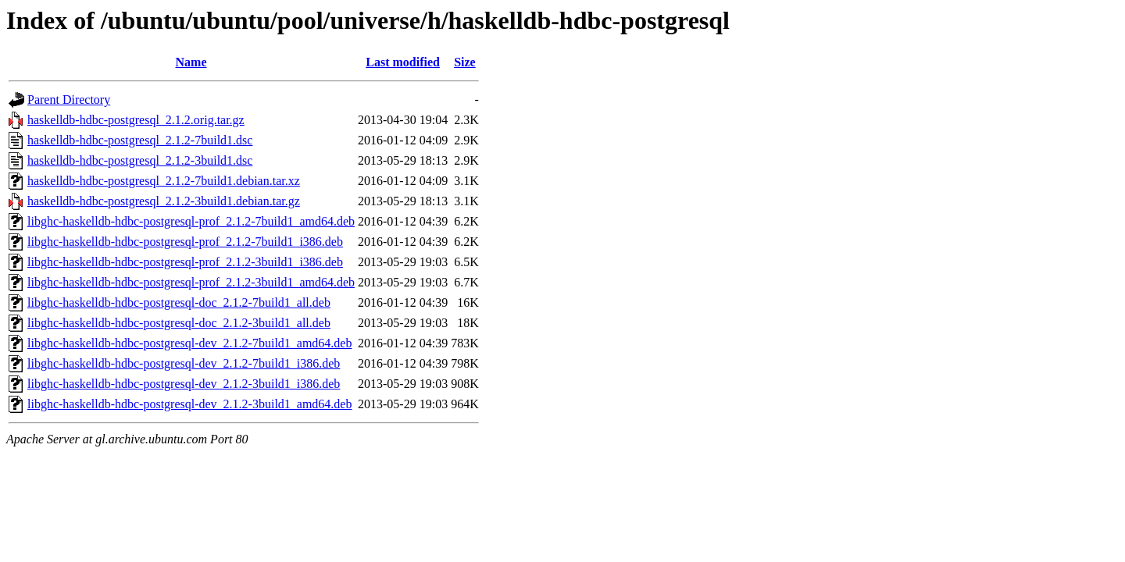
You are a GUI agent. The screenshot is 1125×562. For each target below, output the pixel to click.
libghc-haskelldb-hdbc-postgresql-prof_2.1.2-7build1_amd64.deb (191, 221)
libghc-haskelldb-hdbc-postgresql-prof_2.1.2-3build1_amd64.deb (191, 282)
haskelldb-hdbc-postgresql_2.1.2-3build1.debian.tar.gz (163, 201)
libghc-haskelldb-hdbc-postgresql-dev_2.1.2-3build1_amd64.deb (189, 404)
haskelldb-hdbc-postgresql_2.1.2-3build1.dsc (139, 160)
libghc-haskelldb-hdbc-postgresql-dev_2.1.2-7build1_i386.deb (183, 363)
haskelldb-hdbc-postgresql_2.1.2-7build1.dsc (139, 140)
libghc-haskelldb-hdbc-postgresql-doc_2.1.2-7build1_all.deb (178, 302)
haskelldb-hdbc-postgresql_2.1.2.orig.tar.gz (136, 119)
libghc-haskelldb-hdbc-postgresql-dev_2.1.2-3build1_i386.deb (183, 383)
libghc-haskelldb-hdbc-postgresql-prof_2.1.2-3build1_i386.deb (185, 262)
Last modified (403, 62)
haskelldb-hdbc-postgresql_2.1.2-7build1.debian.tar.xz (163, 180)
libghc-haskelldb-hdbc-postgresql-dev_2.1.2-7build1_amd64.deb (189, 343)
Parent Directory (68, 99)
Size (465, 62)
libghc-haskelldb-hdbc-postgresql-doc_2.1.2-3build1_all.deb (178, 322)
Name (191, 62)
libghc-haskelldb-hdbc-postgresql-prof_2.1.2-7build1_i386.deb (185, 241)
